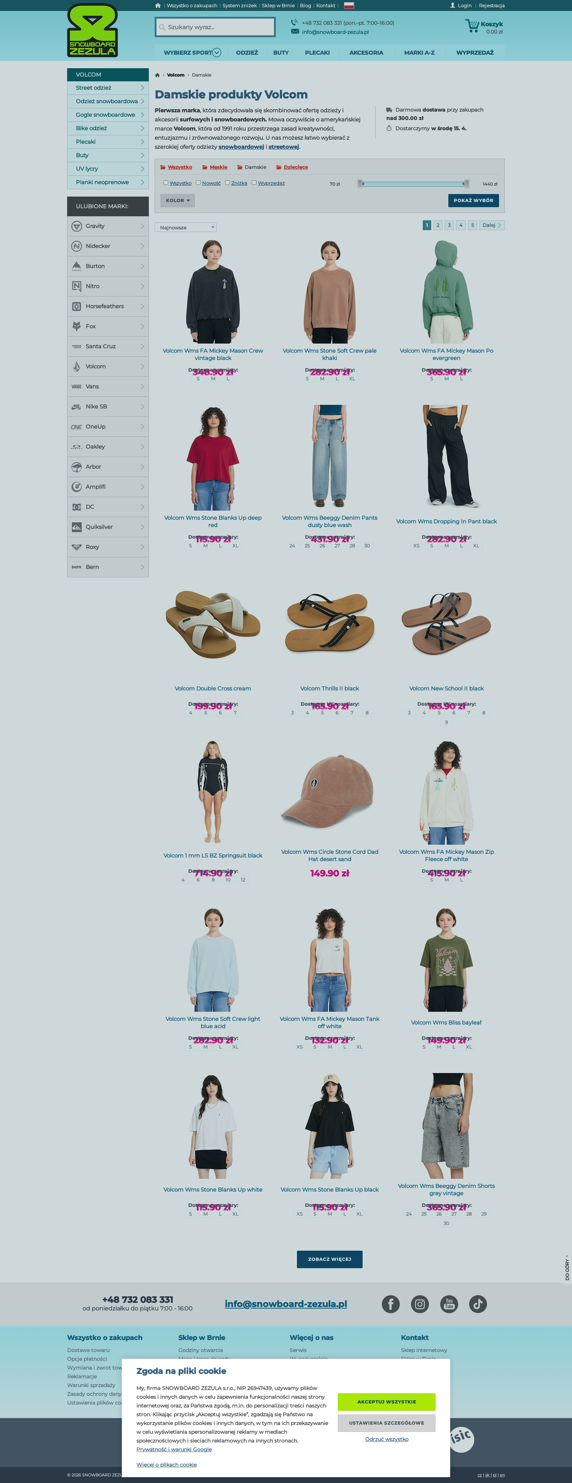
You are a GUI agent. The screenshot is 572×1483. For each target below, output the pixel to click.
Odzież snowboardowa (110, 101)
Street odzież (110, 87)
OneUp (108, 426)
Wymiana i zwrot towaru (99, 1367)
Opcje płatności (87, 1359)
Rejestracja (492, 5)
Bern (108, 567)
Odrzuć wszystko (387, 1439)
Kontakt (415, 1338)
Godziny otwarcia (200, 1350)
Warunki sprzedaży (91, 1385)
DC (108, 507)
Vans (108, 386)
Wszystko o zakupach (104, 1338)
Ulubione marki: (102, 206)
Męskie (218, 167)
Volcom (176, 75)
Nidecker (108, 246)
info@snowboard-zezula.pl (330, 32)
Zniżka (236, 183)
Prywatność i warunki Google (174, 1449)
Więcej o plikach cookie (166, 1464)
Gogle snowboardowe (110, 114)
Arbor (108, 466)
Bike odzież (110, 128)
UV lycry (110, 168)
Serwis (298, 1350)
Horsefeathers (108, 306)
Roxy (108, 547)
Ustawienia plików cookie (99, 1402)
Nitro (108, 286)
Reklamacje (82, 1376)
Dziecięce (296, 167)
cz (480, 1475)
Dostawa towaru (88, 1350)
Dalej (492, 225)
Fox (108, 326)
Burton (108, 266)
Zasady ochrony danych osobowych (112, 1394)
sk (487, 1475)
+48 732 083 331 (137, 1300)
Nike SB (108, 406)
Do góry (567, 1268)
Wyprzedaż (268, 183)
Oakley (108, 446)
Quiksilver (108, 527)
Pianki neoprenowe (110, 182)
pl (494, 1475)
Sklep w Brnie (201, 1338)
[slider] (361, 183)
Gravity (108, 226)
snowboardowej (241, 146)
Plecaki (110, 141)
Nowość (208, 183)
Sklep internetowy (424, 1350)
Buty (110, 155)
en (502, 1475)
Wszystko (180, 167)
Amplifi (108, 486)
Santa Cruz (108, 346)
